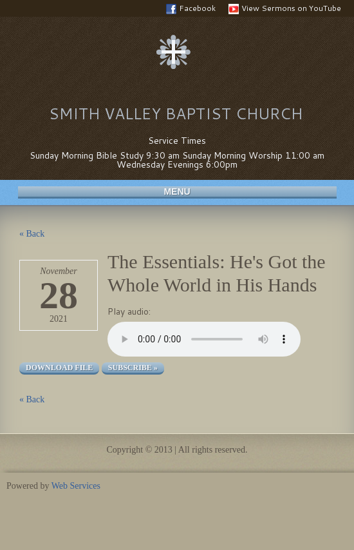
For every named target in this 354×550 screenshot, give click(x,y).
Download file (59, 367)
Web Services (75, 486)
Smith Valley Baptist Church (176, 113)
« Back (31, 234)
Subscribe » (133, 367)
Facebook (191, 8)
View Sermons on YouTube (284, 8)
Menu (176, 191)
